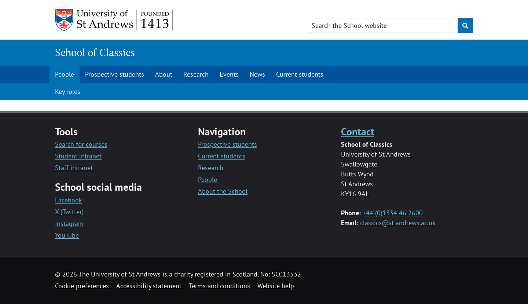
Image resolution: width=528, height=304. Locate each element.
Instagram (69, 223)
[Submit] (465, 25)
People (64, 74)
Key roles (67, 91)
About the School (222, 191)
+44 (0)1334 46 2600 (393, 213)
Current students (299, 74)
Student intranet (78, 156)
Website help (275, 286)
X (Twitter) (69, 212)
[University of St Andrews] (114, 20)
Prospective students (114, 74)
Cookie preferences (82, 286)
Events (229, 74)
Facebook (68, 200)
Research (196, 74)
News (257, 74)
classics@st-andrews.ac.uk (398, 223)
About (163, 74)
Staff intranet (74, 168)
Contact (357, 131)
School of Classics (95, 52)
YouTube (67, 235)
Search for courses (81, 144)
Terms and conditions (219, 286)
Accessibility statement (149, 286)
